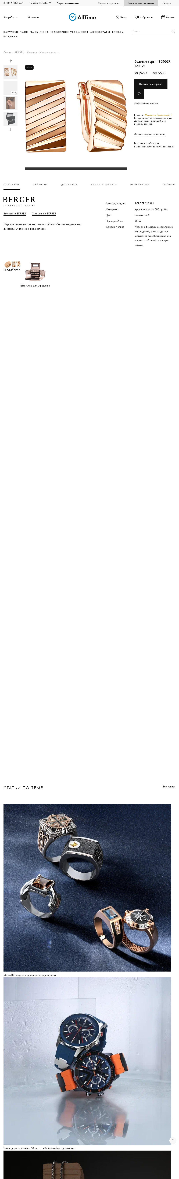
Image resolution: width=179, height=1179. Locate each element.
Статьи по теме (23, 787)
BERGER (19, 52)
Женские (32, 52)
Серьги (7, 52)
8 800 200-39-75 (13, 3)
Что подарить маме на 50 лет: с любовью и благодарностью (39, 1148)
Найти (173, 31)
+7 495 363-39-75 (40, 3)
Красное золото (49, 52)
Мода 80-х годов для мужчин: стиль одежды (29, 975)
